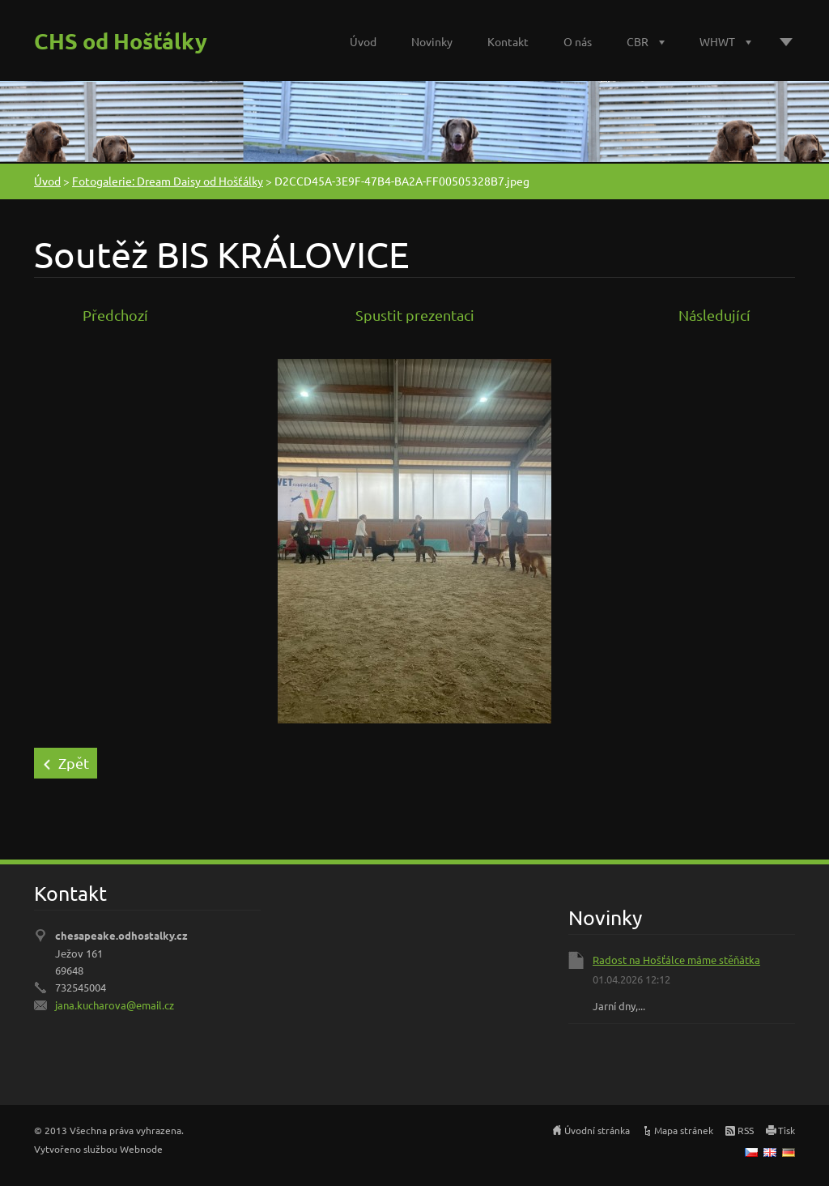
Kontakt (508, 41)
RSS (746, 1130)
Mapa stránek (683, 1130)
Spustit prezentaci (414, 314)
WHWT (717, 41)
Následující (714, 314)
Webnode (141, 1148)
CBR (637, 41)
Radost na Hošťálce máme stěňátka (676, 959)
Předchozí (115, 314)
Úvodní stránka (597, 1130)
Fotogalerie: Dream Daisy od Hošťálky (167, 180)
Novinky (432, 41)
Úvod (363, 41)
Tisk (786, 1130)
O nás (577, 41)
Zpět (73, 762)
